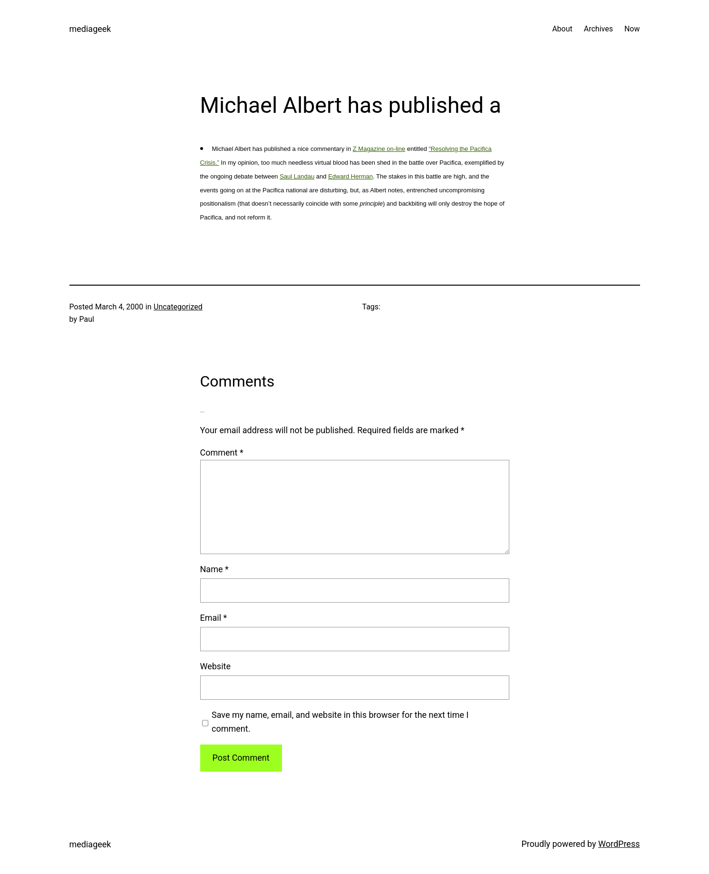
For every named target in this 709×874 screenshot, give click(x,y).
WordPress (619, 844)
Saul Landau (297, 176)
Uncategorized (178, 306)
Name (214, 569)
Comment (221, 452)
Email (213, 618)
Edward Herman (350, 176)
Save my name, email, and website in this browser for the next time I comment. (340, 722)
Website (215, 666)
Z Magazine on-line (379, 148)
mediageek (90, 29)
